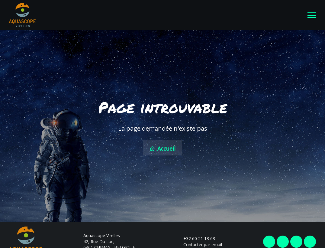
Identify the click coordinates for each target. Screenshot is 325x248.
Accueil (162, 148)
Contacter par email (199, 244)
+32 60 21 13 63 (195, 238)
